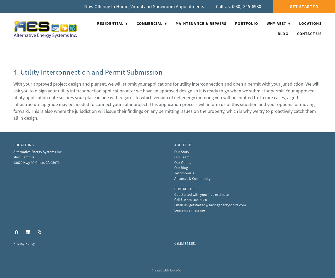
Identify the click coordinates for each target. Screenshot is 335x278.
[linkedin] (28, 232)
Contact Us (309, 33)
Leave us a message (189, 210)
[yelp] (39, 232)
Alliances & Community (192, 178)
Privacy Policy (24, 243)
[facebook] (16, 232)
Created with (167, 270)
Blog (283, 33)
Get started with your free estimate (201, 194)
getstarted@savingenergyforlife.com (217, 205)
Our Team (181, 157)
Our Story (181, 151)
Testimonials (184, 173)
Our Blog (181, 167)
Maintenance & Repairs (201, 23)
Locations (310, 23)
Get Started (304, 6)
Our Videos (182, 162)
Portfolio (246, 23)
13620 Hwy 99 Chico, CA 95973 (36, 162)
